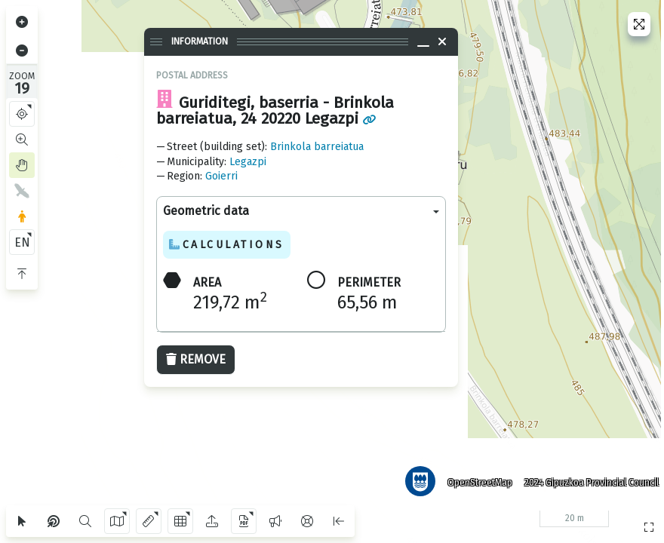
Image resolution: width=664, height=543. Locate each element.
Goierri (221, 176)
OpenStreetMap (476, 479)
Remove (196, 359)
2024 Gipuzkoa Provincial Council (588, 479)
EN (22, 242)
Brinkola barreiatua (317, 146)
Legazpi (247, 161)
